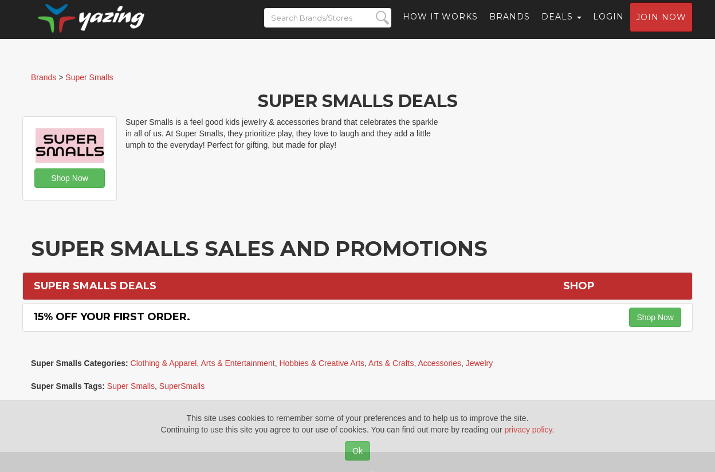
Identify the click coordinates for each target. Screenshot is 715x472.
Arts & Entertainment (238, 363)
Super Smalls (131, 386)
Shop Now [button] (69, 178)
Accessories (439, 363)
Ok (357, 450)
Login (608, 26)
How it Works (440, 26)
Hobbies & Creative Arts (321, 363)
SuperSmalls (182, 386)
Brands (509, 26)
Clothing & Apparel (164, 363)
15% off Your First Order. (112, 316)
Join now (661, 26)
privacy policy (528, 429)
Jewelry (479, 363)
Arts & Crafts (391, 363)
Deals (561, 26)
